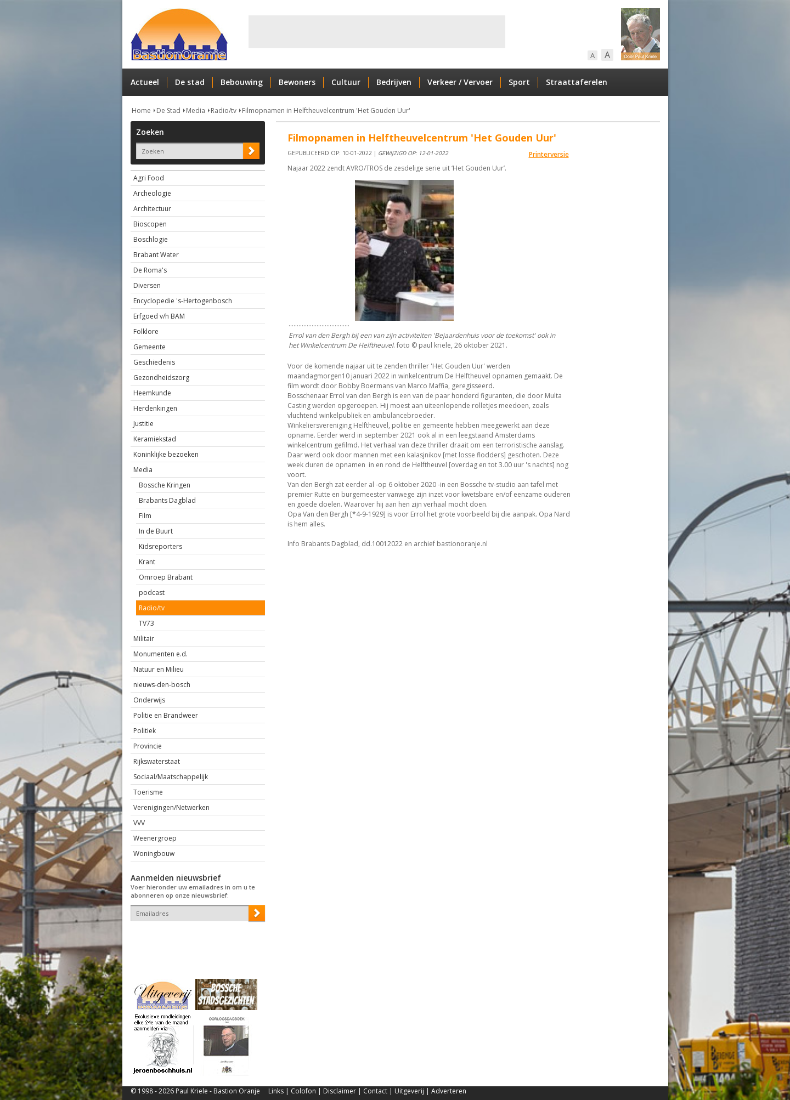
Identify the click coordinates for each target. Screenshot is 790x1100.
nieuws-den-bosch (161, 684)
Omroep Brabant (166, 577)
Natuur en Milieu (158, 669)
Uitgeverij (409, 1091)
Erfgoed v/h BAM (159, 316)
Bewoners (297, 82)
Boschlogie (150, 239)
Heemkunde (152, 393)
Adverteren (448, 1091)
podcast (152, 592)
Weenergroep (155, 838)
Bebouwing (242, 82)
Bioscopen (150, 224)
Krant (147, 561)
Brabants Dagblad (167, 500)
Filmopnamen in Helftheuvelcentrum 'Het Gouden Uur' (326, 110)
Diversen (147, 285)
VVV (139, 822)
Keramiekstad (154, 439)
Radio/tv (223, 110)
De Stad (168, 110)
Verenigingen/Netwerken (171, 807)
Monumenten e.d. (160, 654)
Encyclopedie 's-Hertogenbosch (182, 300)
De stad (190, 82)
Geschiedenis (154, 362)
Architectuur (152, 208)
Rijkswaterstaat (156, 761)
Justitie (143, 423)
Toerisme (148, 792)
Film (145, 515)
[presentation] (195, 940)
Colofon (303, 1091)
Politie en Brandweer (165, 715)
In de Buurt (156, 531)
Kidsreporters (160, 546)
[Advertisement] (377, 31)
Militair (143, 638)
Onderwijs (149, 700)
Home (141, 110)
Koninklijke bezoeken (166, 454)
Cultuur (345, 82)
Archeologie (152, 193)
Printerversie (549, 154)
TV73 (146, 623)
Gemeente (149, 346)
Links (276, 1091)
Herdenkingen (155, 408)
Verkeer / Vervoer (460, 82)
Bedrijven (393, 82)
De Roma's (150, 270)
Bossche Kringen (164, 485)
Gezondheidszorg (161, 377)
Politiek (144, 730)
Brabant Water (156, 254)
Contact (375, 1091)
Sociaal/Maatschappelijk (170, 776)
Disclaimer (339, 1091)
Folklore (146, 331)
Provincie (147, 746)
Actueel (145, 82)
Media (195, 110)
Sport (519, 82)
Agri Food (148, 178)
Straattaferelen (576, 82)
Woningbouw (153, 853)
